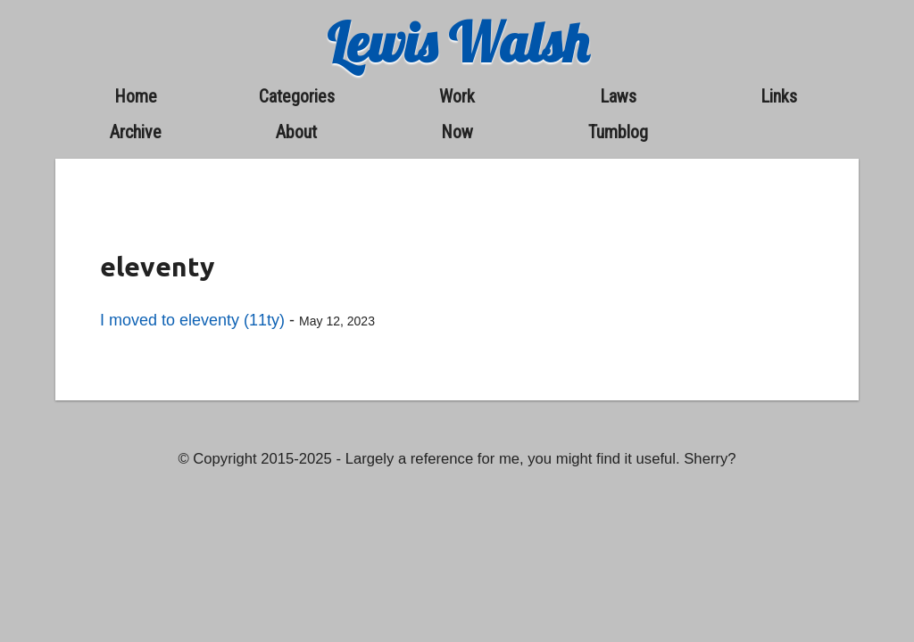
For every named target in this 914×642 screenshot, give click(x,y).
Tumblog (618, 132)
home (135, 96)
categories (297, 96)
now (457, 132)
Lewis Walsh (457, 42)
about (296, 132)
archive (136, 132)
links (778, 96)
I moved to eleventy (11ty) (192, 320)
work (457, 96)
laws (618, 96)
